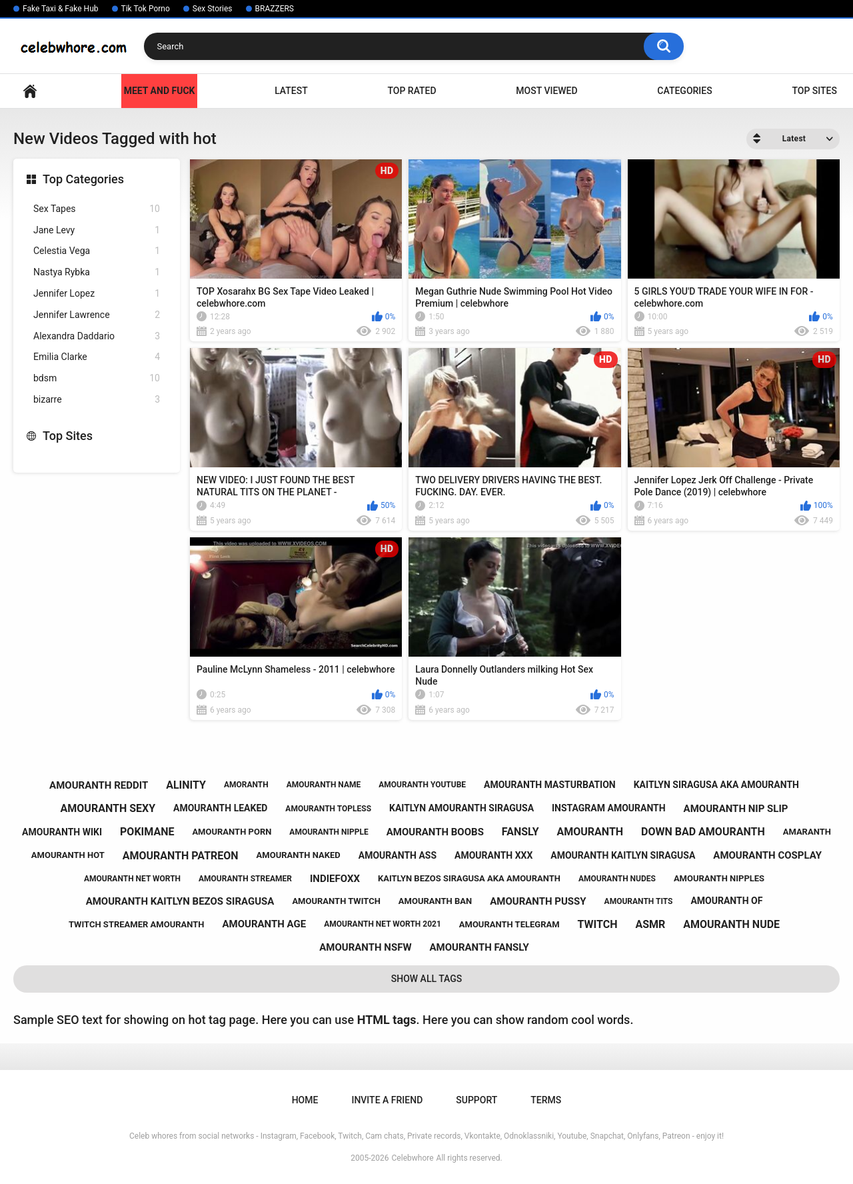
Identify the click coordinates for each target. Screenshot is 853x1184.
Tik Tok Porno (145, 8)
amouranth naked (299, 855)
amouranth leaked (220, 808)
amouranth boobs (435, 832)
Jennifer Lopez (96, 293)
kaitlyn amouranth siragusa (461, 808)
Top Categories (83, 179)
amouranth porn (231, 832)
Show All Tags (426, 978)
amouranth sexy (108, 808)
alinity (186, 785)
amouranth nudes (617, 878)
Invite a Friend (387, 1100)
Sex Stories (213, 8)
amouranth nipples (719, 878)
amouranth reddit (98, 785)
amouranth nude (731, 924)
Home (30, 91)
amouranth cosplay (767, 855)
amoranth (246, 784)
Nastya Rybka (96, 272)
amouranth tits (638, 901)
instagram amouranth (609, 808)
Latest (291, 90)
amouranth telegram (509, 924)
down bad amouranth (703, 831)
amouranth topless (328, 808)
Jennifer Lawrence (96, 315)
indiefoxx (335, 879)
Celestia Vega (96, 251)
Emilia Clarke (96, 357)
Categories (684, 90)
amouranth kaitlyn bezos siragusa (180, 901)
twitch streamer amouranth (137, 924)
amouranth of (726, 900)
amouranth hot (68, 855)
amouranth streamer (245, 878)
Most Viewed (546, 90)
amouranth (590, 831)
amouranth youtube (422, 784)
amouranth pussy (538, 901)
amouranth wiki (62, 832)
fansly (520, 831)
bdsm (96, 378)
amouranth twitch (336, 901)
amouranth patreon (181, 855)
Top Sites (814, 90)
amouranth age (264, 924)
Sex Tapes (96, 209)
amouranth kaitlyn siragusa (622, 855)
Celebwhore (413, 1158)
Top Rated (411, 90)
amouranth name (324, 784)
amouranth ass (397, 855)
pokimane (147, 831)
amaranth (807, 832)
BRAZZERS (274, 8)
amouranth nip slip (736, 809)
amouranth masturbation (550, 784)
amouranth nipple (328, 832)
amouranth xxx (493, 855)
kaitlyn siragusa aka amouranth (716, 784)
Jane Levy (96, 230)
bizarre (96, 399)
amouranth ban (435, 901)
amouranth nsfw (365, 947)
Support (476, 1100)
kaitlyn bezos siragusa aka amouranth (469, 878)
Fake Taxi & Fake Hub (61, 8)
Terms (545, 1100)
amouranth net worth (132, 878)
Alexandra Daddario (96, 336)
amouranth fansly (478, 947)
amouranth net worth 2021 (382, 924)
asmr (650, 924)
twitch (598, 924)
